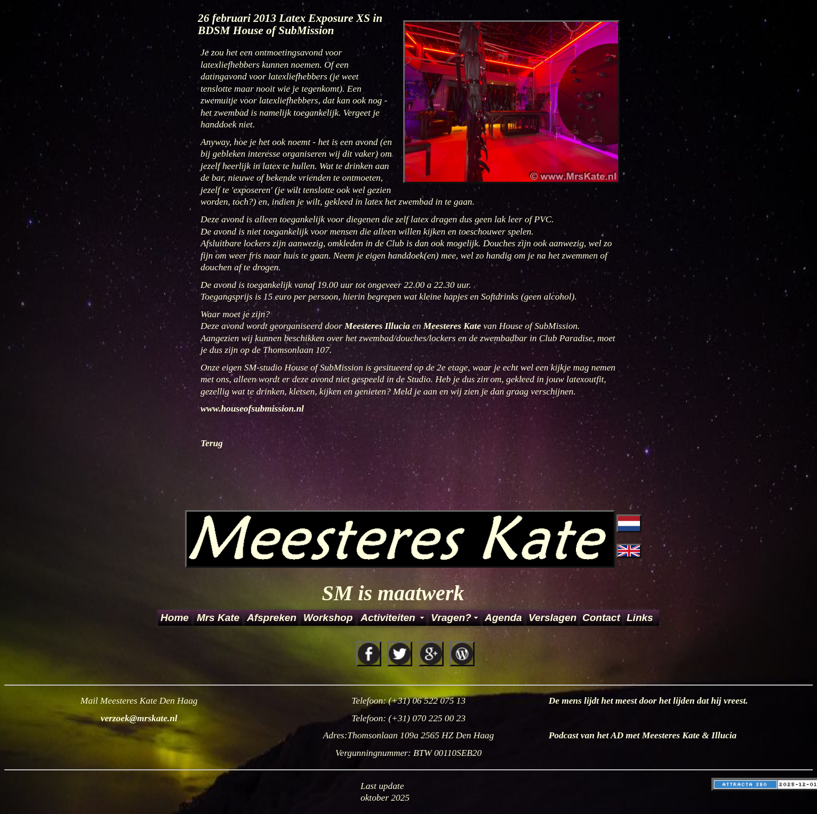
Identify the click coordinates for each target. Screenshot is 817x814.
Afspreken (272, 617)
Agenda (503, 617)
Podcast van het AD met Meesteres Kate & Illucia (643, 735)
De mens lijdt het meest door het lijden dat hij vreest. (648, 701)
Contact (601, 617)
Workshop (328, 617)
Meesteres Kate (453, 326)
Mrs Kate (218, 617)
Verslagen (552, 617)
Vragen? (451, 617)
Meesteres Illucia (378, 326)
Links (639, 617)
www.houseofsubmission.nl (252, 409)
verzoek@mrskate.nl (139, 718)
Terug (212, 443)
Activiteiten (388, 617)
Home (175, 617)
